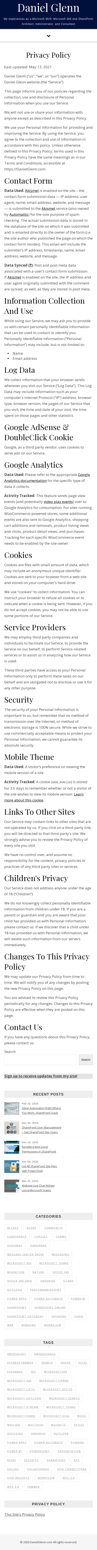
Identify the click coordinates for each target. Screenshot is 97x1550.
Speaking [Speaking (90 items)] (59, 1316)
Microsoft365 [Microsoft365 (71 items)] (55, 1371)
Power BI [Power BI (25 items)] (78, 1298)
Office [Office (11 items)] (79, 1424)
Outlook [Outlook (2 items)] (14, 1289)
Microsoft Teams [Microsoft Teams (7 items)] (54, 1262)
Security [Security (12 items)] (31, 1459)
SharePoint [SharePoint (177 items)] (56, 1459)
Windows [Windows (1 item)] (28, 1324)
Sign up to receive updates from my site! (40, 1075)
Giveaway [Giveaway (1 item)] (14, 1245)
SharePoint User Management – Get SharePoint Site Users (41, 1129)
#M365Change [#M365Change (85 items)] (45, 1353)
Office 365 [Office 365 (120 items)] (60, 1271)
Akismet (32, 190)
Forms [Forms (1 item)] (61, 1236)
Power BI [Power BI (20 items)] (14, 1451)
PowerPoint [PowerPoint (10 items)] (40, 1451)
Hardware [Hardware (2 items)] (38, 1245)
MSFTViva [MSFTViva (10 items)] (35, 1424)
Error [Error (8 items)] (66, 1362)
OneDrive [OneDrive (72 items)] (38, 1433)
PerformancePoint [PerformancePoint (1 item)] (46, 1289)
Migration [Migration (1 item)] (16, 1271)
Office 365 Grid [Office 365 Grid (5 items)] (19, 1280)
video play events (58, 501)
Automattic (18, 214)
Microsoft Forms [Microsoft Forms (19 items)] (54, 1380)
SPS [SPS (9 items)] (77, 1459)
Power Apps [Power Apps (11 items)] (17, 1442)
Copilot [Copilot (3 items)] (41, 1236)
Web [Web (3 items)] (10, 1324)
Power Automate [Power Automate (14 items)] (48, 1442)
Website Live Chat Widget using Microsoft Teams (38, 1187)
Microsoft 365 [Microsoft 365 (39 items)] (19, 1380)
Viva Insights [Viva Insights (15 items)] (18, 1477)
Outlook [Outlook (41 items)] (61, 1433)
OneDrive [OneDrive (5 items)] (47, 1280)
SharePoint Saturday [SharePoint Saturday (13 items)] (25, 1316)
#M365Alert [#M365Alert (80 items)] (16, 1353)
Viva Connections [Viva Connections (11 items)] (72, 1468)
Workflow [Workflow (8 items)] (46, 1477)
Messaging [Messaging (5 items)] (60, 1254)
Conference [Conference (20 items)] (17, 1236)
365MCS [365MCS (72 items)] (47, 1362)
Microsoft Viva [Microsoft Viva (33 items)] (56, 1415)
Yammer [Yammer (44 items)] (33, 1486)
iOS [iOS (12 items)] (33, 1371)
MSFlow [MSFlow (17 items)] (13, 1424)
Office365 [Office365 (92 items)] (15, 1433)
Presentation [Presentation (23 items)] (69, 1451)
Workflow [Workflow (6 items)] (52, 1324)
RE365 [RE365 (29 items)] (11, 1459)
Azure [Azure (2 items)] (31, 1227)
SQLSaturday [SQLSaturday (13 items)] (38, 1468)
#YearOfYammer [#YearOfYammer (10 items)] (20, 1362)
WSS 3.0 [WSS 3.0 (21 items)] (13, 1486)
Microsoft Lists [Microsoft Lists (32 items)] (21, 1389)
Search (10, 1051)
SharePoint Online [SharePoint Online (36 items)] (50, 1307)
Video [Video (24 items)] (79, 1316)
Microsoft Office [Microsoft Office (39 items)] (58, 1389)
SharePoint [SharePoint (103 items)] (17, 1307)
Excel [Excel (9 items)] (83, 1362)
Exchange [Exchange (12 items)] (15, 1371)
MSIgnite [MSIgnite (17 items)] (58, 1424)
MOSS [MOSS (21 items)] (81, 1415)
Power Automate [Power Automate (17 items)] (48, 1298)
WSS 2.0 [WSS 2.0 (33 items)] (69, 1477)
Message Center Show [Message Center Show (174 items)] (25, 1254)
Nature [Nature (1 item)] (39, 1271)
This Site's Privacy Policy (24, 1514)
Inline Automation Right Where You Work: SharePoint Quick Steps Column (41, 1110)
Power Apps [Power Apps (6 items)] (17, 1298)
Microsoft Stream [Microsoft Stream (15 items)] (23, 1406)
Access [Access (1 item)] (13, 1227)
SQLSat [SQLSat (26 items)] (13, 1468)
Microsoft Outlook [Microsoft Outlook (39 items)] (24, 1398)
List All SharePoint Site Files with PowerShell (39, 1168)
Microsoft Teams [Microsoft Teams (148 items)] (61, 1406)
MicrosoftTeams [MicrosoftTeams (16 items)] (21, 1415)
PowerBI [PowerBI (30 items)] (77, 1442)
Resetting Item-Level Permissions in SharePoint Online (39, 1149)
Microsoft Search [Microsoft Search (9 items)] (64, 1398)
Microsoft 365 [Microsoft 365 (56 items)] (19, 1262)
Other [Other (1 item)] (68, 1280)
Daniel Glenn (48, 7)
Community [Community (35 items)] (53, 1227)
